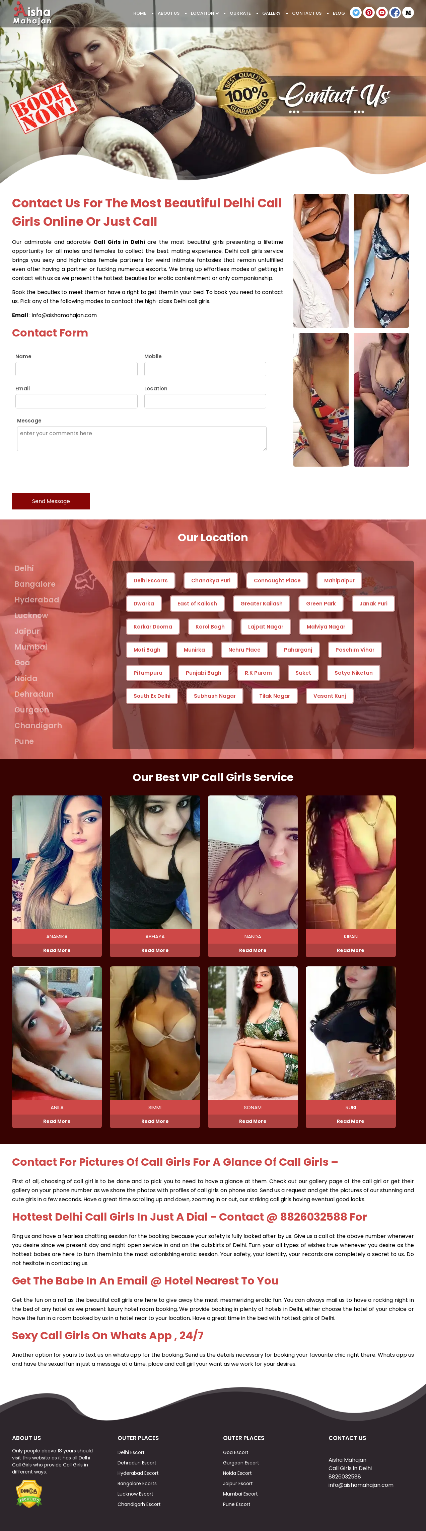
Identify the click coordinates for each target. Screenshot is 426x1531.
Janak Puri (373, 603)
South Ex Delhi (152, 695)
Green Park (321, 603)
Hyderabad (36, 600)
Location (205, 13)
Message (29, 420)
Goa (22, 663)
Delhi (24, 568)
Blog (339, 13)
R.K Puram (258, 672)
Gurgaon (31, 710)
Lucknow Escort (135, 1494)
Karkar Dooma (153, 626)
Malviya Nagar (326, 626)
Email (22, 388)
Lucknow (31, 615)
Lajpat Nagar (265, 626)
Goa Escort (235, 1452)
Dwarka (144, 603)
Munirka (194, 649)
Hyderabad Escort (138, 1473)
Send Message (51, 501)
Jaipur (27, 631)
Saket (303, 672)
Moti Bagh (147, 649)
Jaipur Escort (238, 1483)
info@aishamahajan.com (361, 1485)
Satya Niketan (354, 672)
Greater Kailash (261, 603)
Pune (24, 741)
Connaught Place (277, 580)
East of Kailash (197, 603)
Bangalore (35, 584)
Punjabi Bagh (203, 672)
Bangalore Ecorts (137, 1483)
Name (23, 356)
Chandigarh (38, 726)
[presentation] (63, 472)
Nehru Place (244, 649)
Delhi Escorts (151, 580)
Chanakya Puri (210, 580)
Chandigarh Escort (139, 1504)
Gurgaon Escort (241, 1462)
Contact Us (307, 13)
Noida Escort (237, 1473)
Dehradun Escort (137, 1462)
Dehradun (34, 694)
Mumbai (30, 647)
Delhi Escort (131, 1452)
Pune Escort (237, 1504)
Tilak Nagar (274, 695)
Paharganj (298, 649)
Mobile (153, 356)
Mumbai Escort (240, 1494)
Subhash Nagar (215, 695)
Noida (26, 678)
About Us (169, 13)
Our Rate (240, 13)
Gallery (271, 13)
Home (139, 13)
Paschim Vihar (355, 649)
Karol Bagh (210, 626)
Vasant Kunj (329, 695)
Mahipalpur (339, 580)
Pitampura (148, 672)
